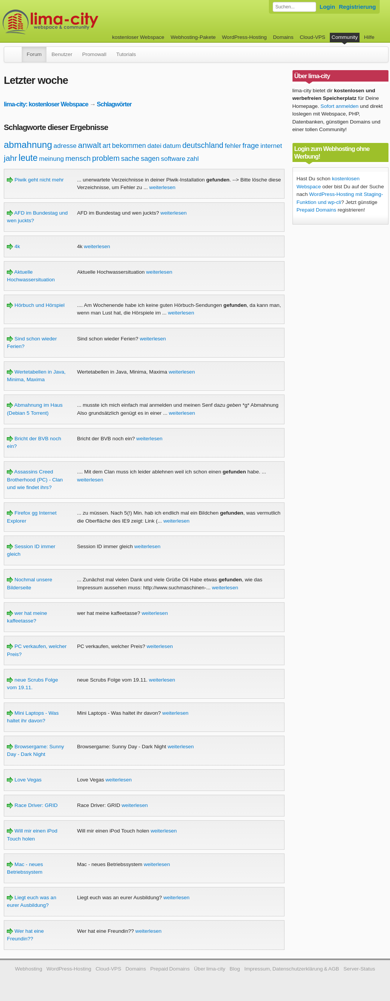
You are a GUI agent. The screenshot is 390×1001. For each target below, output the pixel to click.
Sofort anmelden (340, 106)
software (173, 158)
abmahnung (28, 145)
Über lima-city (209, 969)
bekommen (129, 145)
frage (251, 145)
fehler (233, 145)
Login (327, 6)
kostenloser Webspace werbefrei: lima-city (79, 22)
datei (154, 145)
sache (130, 158)
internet (271, 145)
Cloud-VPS (312, 37)
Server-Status (359, 969)
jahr (10, 158)
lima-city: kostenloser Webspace (46, 104)
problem (106, 158)
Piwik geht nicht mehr (35, 180)
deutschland (203, 145)
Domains (283, 37)
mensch (78, 158)
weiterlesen (162, 187)
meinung (51, 158)
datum (172, 145)
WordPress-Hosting (244, 37)
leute (28, 158)
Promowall (94, 54)
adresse (65, 145)
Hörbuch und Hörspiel (35, 305)
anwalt (89, 145)
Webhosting (28, 969)
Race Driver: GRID (32, 805)
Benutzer (61, 54)
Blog (235, 969)
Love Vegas (24, 780)
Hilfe (369, 37)
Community (345, 37)
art (106, 145)
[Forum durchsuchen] (294, 7)
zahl (193, 158)
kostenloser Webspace (138, 37)
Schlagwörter (114, 104)
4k (13, 246)
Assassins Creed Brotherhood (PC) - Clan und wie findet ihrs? (35, 479)
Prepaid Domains (316, 210)
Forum (34, 54)
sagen (150, 158)
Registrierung (357, 6)
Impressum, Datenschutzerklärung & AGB (291, 969)
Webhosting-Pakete (193, 37)
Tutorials (126, 54)
